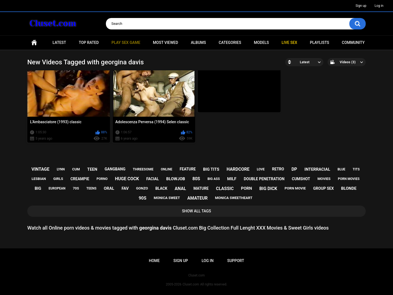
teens (92, 188)
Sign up (361, 6)
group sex (323, 188)
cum (76, 169)
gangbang (115, 169)
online (166, 169)
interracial (317, 169)
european (57, 188)
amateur (197, 198)
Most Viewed (165, 42)
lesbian (39, 179)
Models (261, 42)
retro (278, 169)
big (38, 188)
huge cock (127, 178)
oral (109, 188)
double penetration (264, 179)
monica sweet (167, 198)
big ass (213, 179)
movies (324, 179)
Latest (59, 42)
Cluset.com (191, 284)
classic (225, 188)
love (261, 169)
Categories (230, 42)
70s (76, 188)
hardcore (238, 169)
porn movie (295, 188)
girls (58, 179)
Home (34, 43)
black (161, 188)
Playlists (319, 42)
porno (102, 179)
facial (152, 179)
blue (342, 169)
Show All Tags (196, 211)
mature (201, 188)
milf (231, 178)
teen (92, 169)
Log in (378, 6)
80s (196, 178)
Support (235, 260)
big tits (211, 169)
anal (180, 188)
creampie (79, 179)
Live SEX (289, 42)
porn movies (348, 179)
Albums (198, 42)
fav (125, 188)
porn (246, 188)
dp (294, 169)
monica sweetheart (233, 198)
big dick (268, 188)
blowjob (175, 178)
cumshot (301, 179)
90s (142, 198)
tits (356, 169)
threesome (143, 169)
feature (188, 169)
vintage (40, 169)
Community (353, 42)
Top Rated (89, 42)
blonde (348, 188)
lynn (61, 169)
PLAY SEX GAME (125, 42)
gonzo (142, 188)
